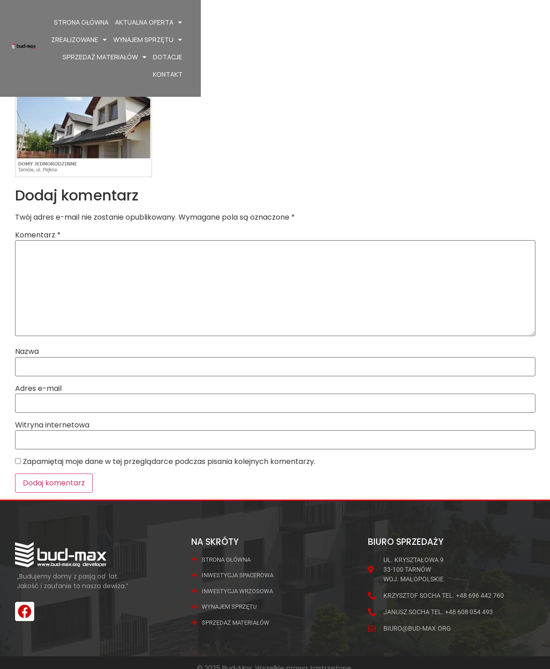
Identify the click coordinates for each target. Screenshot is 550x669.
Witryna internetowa (52, 425)
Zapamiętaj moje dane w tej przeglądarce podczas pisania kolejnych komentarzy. (169, 461)
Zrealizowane (290, 22)
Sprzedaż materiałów (441, 22)
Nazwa (27, 351)
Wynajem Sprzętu (359, 22)
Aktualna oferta (223, 22)
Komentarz (38, 235)
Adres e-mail (38, 388)
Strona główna (155, 22)
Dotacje (504, 22)
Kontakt (504, 39)
